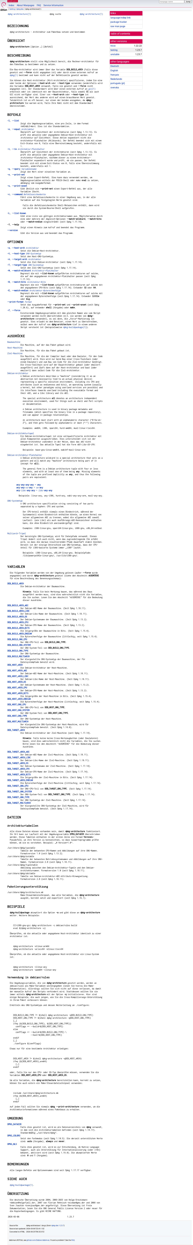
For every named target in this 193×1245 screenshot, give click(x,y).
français (114, 74)
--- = (28, 484)
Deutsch (114, 66)
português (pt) (117, 83)
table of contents (120, 33)
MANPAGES (12, 1)
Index (11, 5)
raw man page (117, 26)
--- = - (29, 487)
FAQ (39, 5)
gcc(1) (91, 89)
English (114, 70)
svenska (114, 87)
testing (12, 9)
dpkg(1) (14, 75)
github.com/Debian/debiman (38, 1240)
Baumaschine (13, 342)
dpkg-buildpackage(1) (74, 327)
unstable (114, 54)
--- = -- (34, 490)
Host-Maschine (14, 347)
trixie (112, 45)
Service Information (53, 5)
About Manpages (25, 5)
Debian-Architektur (17, 373)
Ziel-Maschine (14, 353)
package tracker (118, 22)
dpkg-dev (20, 9)
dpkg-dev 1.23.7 (57, 1226)
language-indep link (120, 17)
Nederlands (116, 79)
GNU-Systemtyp (14, 501)
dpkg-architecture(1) (19, 14)
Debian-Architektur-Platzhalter (24, 455)
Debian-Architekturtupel (20, 433)
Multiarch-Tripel (16, 533)
